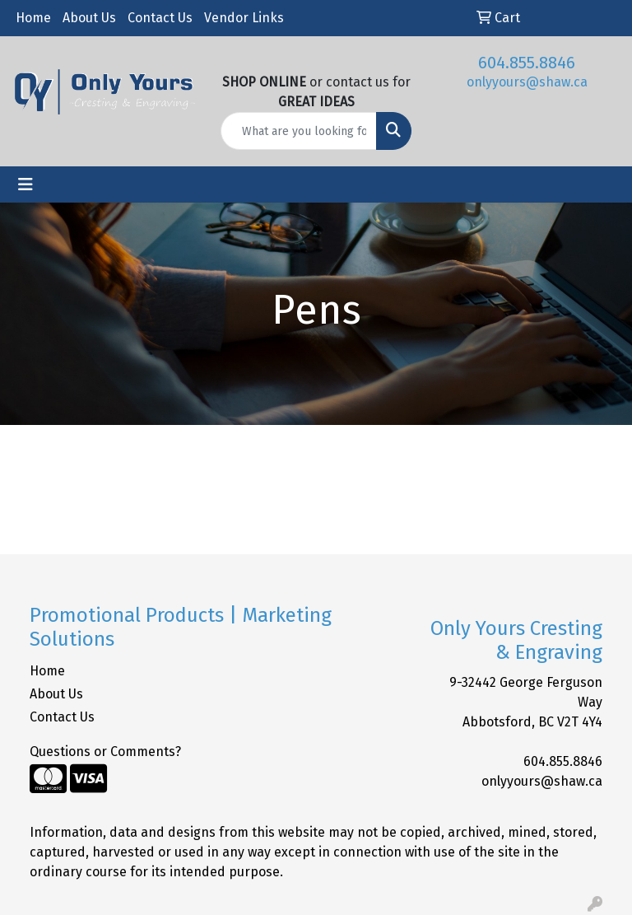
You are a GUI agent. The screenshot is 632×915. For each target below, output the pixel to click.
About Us (89, 18)
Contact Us (160, 18)
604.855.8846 (526, 62)
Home (33, 18)
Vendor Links (244, 18)
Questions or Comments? (105, 751)
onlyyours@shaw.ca (527, 82)
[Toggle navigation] (25, 184)
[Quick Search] (299, 131)
